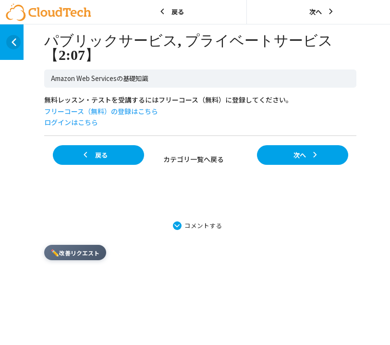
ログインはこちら (71, 122)
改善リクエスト (75, 252)
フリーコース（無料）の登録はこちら (101, 111)
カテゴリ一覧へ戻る (193, 159)
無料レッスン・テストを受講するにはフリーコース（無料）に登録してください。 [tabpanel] (168, 111)
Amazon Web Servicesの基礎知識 (99, 78)
